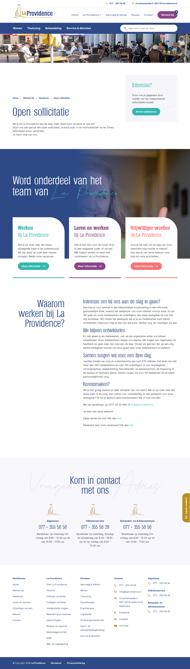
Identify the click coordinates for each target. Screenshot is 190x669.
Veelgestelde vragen (57, 608)
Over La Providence (56, 584)
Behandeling (53, 28)
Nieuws (135, 14)
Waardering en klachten (58, 614)
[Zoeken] (151, 28)
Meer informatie (33, 266)
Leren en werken (21, 602)
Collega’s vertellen (56, 602)
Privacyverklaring (76, 663)
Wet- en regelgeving (57, 644)
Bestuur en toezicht (56, 626)
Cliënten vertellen (55, 596)
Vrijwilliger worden (23, 608)
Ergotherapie (87, 608)
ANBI (49, 638)
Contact (148, 14)
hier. (119, 418)
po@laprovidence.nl (142, 404)
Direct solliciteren (146, 111)
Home (75, 14)
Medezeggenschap (56, 632)
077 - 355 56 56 (115, 3)
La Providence (92, 14)
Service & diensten (78, 28)
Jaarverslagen (53, 620)
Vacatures (44, 98)
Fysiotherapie (87, 602)
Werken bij (167, 14)
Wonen (17, 28)
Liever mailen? (186, 508)
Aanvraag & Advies (116, 14)
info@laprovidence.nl (127, 591)
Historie (50, 590)
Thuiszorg (33, 28)
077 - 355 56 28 (95, 527)
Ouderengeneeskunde (92, 620)
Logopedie (85, 614)
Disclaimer (56, 663)
